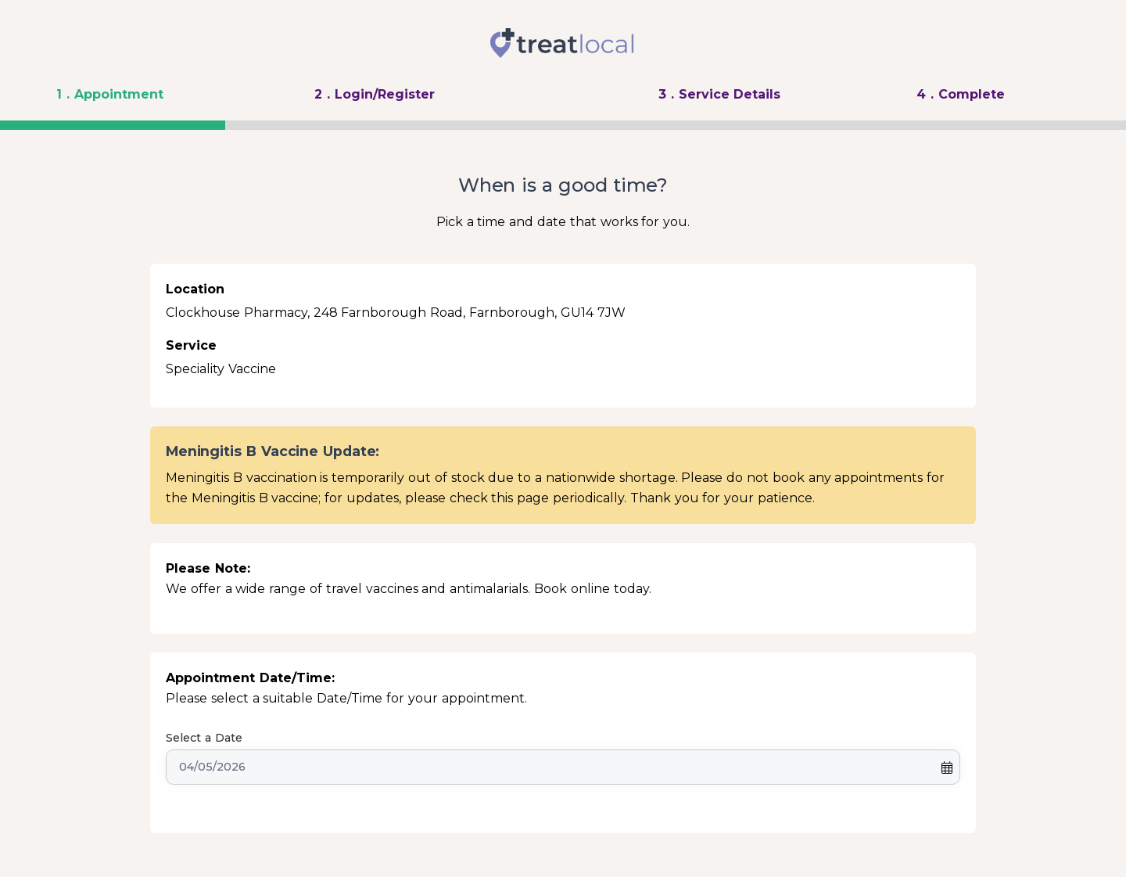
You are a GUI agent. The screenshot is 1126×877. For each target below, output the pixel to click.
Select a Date (204, 738)
